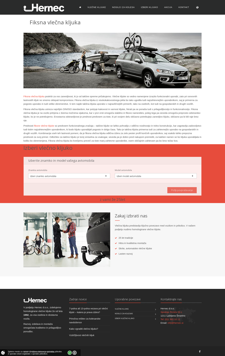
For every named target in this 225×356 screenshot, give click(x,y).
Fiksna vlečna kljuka (33, 96)
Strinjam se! (70, 353)
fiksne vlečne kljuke (44, 125)
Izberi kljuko (149, 7)
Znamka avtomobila (37, 170)
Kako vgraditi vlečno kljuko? (83, 328)
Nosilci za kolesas (124, 313)
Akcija (168, 7)
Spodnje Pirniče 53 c (171, 312)
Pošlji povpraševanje (182, 190)
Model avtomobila (123, 170)
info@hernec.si (175, 323)
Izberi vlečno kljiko (124, 318)
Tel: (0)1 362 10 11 (170, 319)
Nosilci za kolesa (123, 7)
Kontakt (184, 7)
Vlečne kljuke (97, 7)
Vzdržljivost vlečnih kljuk (81, 335)
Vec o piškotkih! (74, 353)
